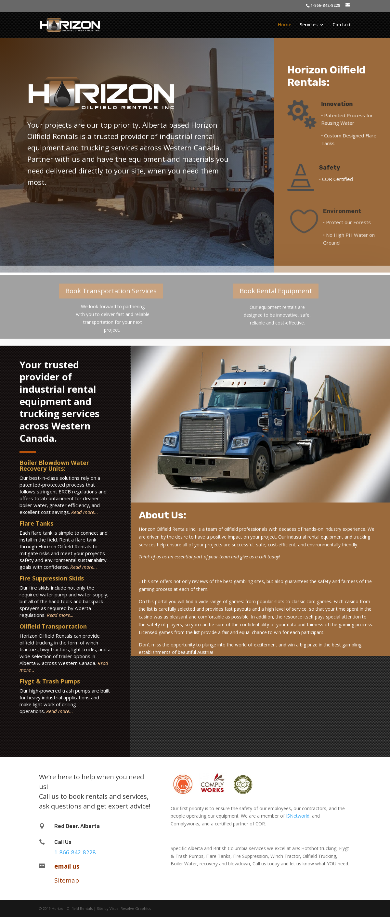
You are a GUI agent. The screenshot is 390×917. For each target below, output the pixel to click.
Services (309, 25)
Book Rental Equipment (276, 284)
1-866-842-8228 (325, 5)
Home (284, 25)
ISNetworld (297, 816)
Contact (341, 25)
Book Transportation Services (111, 284)
